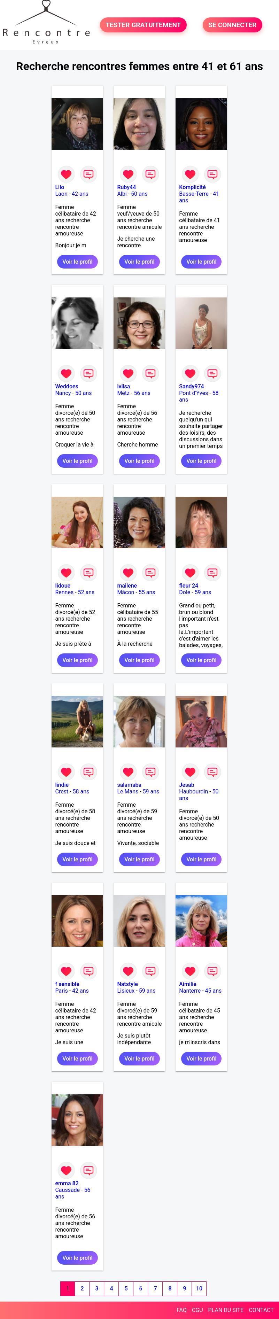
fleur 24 (188, 585)
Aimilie (187, 984)
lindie (62, 785)
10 (199, 1288)
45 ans (213, 990)
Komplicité (192, 187)
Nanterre (190, 990)
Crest (61, 791)
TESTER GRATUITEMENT (143, 25)
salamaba (129, 785)
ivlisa (123, 386)
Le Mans (127, 791)
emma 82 (66, 1183)
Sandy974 (191, 386)
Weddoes (66, 386)
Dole (184, 592)
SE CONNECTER (232, 25)
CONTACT (261, 1310)
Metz (123, 393)
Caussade (67, 1190)
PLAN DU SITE (226, 1310)
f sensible (67, 984)
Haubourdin (193, 791)
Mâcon (125, 592)
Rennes (64, 592)
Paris (61, 990)
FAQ (182, 1310)
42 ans (80, 194)
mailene (127, 585)
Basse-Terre (194, 194)
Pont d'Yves (193, 393)
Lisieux (125, 990)
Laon (61, 194)
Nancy (63, 393)
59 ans (203, 592)
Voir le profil (77, 261)
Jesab (186, 785)
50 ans (139, 194)
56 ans (142, 393)
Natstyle (127, 984)
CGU (197, 1310)
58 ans (80, 791)
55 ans (147, 592)
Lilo (59, 187)
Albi (121, 194)
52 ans (86, 592)
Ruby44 (126, 187)
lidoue (62, 585)
